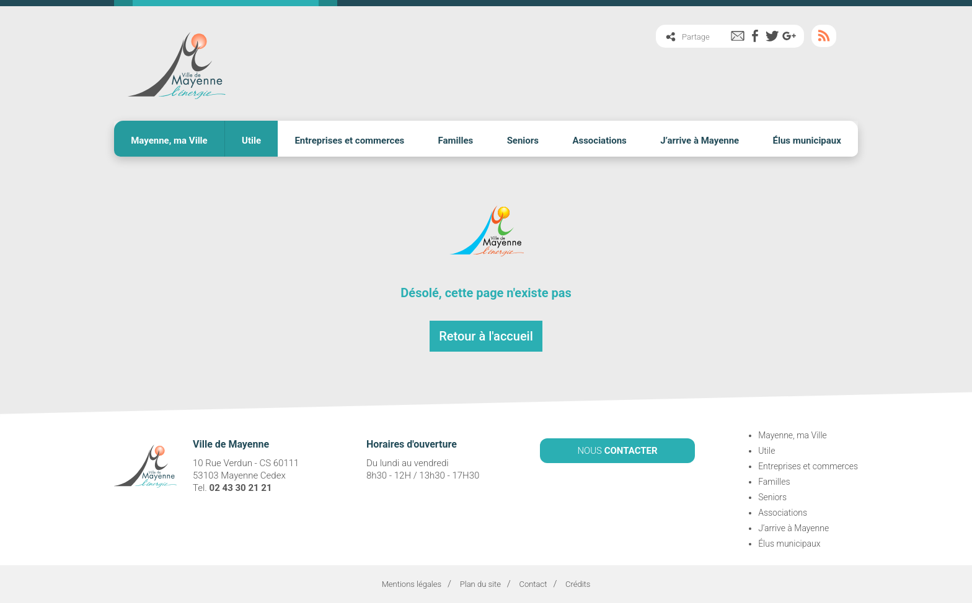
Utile (251, 140)
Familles (456, 140)
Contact (533, 584)
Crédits (577, 584)
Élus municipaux (807, 140)
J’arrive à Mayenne (699, 140)
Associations (599, 140)
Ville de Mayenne (176, 63)
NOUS (617, 450)
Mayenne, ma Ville (169, 140)
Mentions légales (411, 584)
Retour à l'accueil (486, 336)
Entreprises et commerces (349, 140)
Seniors (523, 140)
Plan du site (480, 584)
